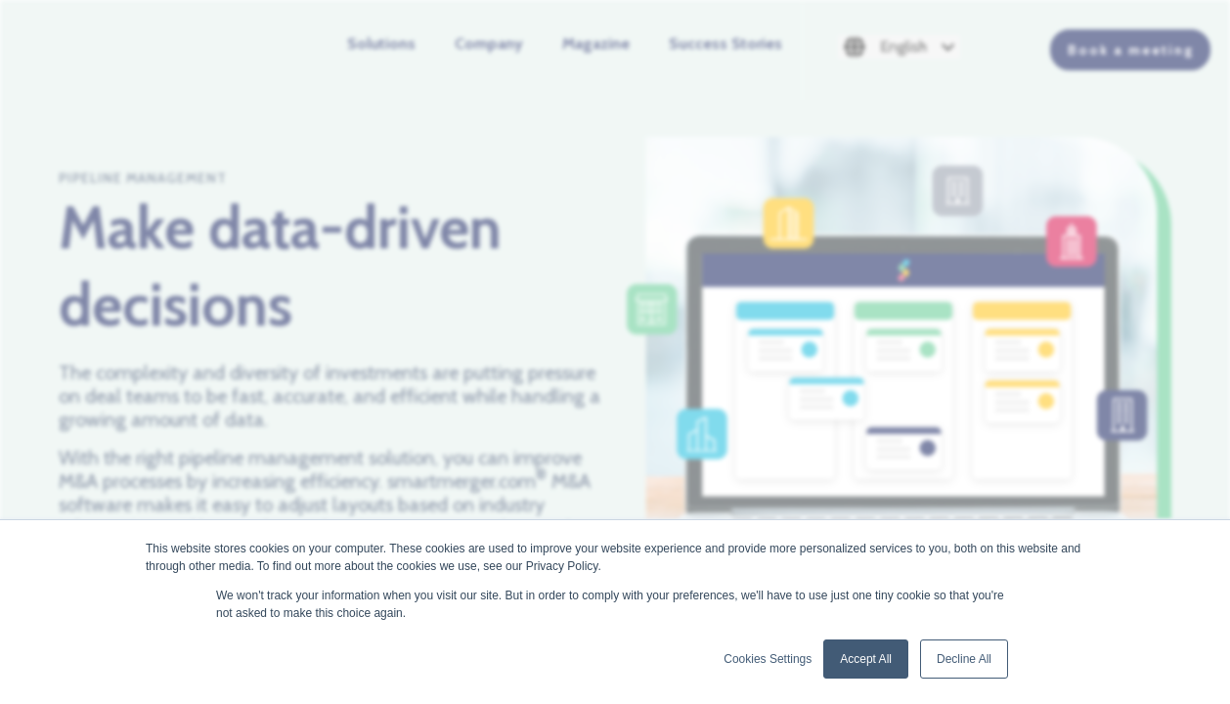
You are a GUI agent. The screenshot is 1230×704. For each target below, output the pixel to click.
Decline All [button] (964, 659)
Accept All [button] (866, 659)
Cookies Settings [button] (768, 659)
